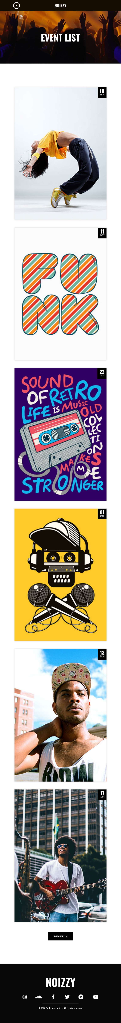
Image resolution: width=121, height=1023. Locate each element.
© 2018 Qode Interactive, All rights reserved (61, 1008)
